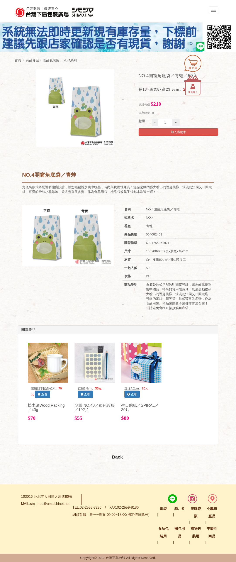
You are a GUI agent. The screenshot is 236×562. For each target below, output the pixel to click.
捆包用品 (179, 532)
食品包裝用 (163, 532)
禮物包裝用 (195, 532)
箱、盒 (179, 508)
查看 (42, 394)
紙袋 (163, 508)
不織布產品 (212, 512)
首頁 (18, 60)
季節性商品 (212, 532)
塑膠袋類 (195, 512)
